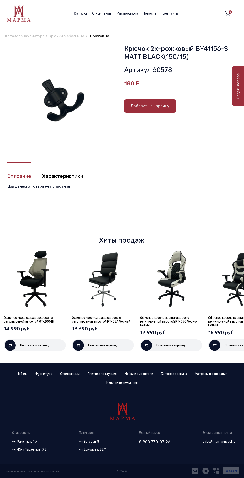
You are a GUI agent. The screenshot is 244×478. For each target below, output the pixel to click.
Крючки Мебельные (69, 36)
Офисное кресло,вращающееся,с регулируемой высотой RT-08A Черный (101, 320)
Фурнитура (36, 36)
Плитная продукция (102, 374)
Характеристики (67, 176)
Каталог (81, 13)
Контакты (170, 13)
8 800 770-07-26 (154, 442)
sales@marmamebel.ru (219, 441)
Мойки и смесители (139, 374)
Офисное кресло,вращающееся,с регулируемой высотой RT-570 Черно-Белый (169, 321)
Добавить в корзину (150, 106)
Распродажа (127, 13)
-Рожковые (103, 36)
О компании (102, 13)
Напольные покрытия (122, 382)
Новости (150, 13)
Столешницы (70, 374)
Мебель (22, 374)
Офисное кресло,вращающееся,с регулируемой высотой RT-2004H (29, 320)
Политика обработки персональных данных (33, 471)
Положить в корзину (27, 345)
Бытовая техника (174, 374)
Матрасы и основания (211, 374)
